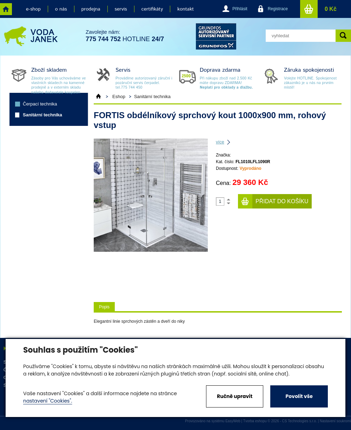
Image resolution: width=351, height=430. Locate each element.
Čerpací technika (40, 104)
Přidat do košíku (282, 201)
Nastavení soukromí (335, 421)
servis (121, 9)
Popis (104, 306)
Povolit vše (298, 396)
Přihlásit (239, 8)
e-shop (33, 9)
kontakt (185, 9)
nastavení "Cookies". (47, 400)
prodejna (90, 9)
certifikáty (152, 9)
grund (216, 36)
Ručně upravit (234, 396)
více (220, 142)
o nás (61, 9)
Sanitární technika (42, 114)
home (6, 9)
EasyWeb (232, 421)
